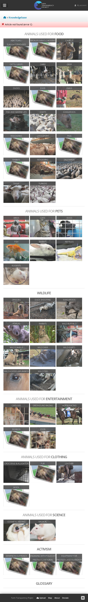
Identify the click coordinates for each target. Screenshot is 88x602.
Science (44, 514)
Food (44, 33)
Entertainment (44, 398)
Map (50, 598)
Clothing (44, 456)
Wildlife (44, 292)
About (57, 598)
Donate (65, 598)
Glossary (44, 583)
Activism (44, 549)
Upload (41, 598)
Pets (44, 211)
